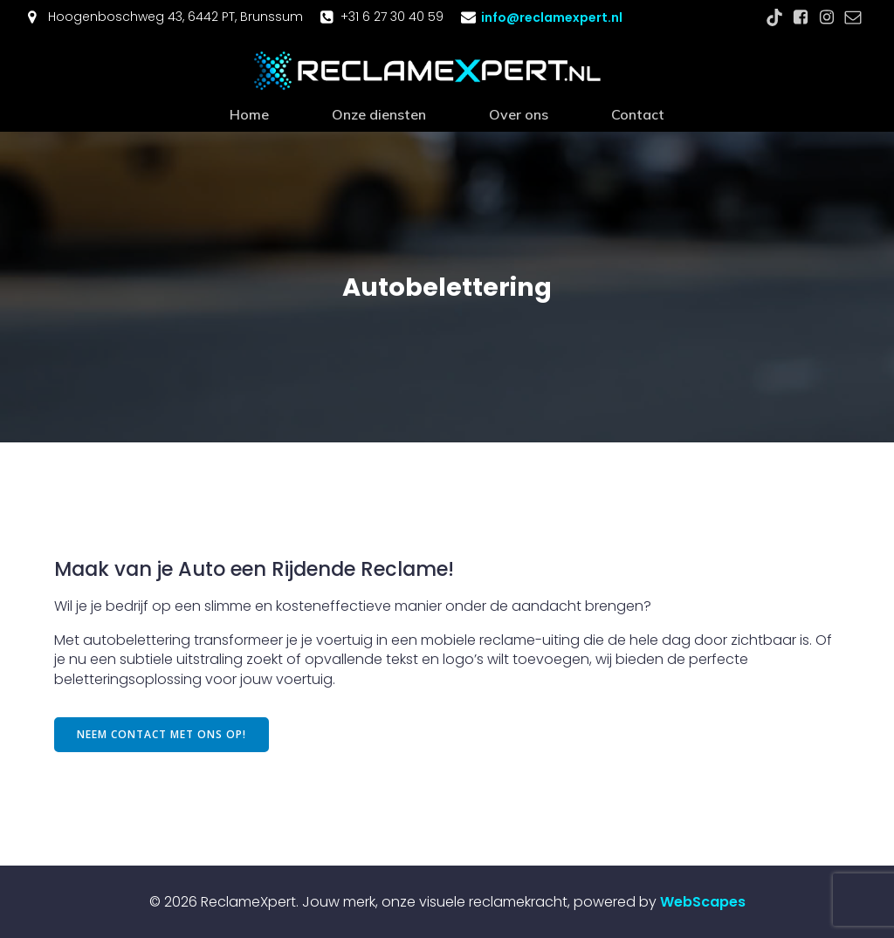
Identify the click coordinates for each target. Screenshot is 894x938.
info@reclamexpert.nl (551, 17)
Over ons (518, 113)
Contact (637, 113)
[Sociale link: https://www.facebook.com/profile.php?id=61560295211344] (800, 17)
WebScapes (703, 901)
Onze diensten (379, 113)
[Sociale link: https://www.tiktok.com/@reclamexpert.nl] (774, 17)
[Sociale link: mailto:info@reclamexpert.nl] (853, 17)
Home (249, 113)
